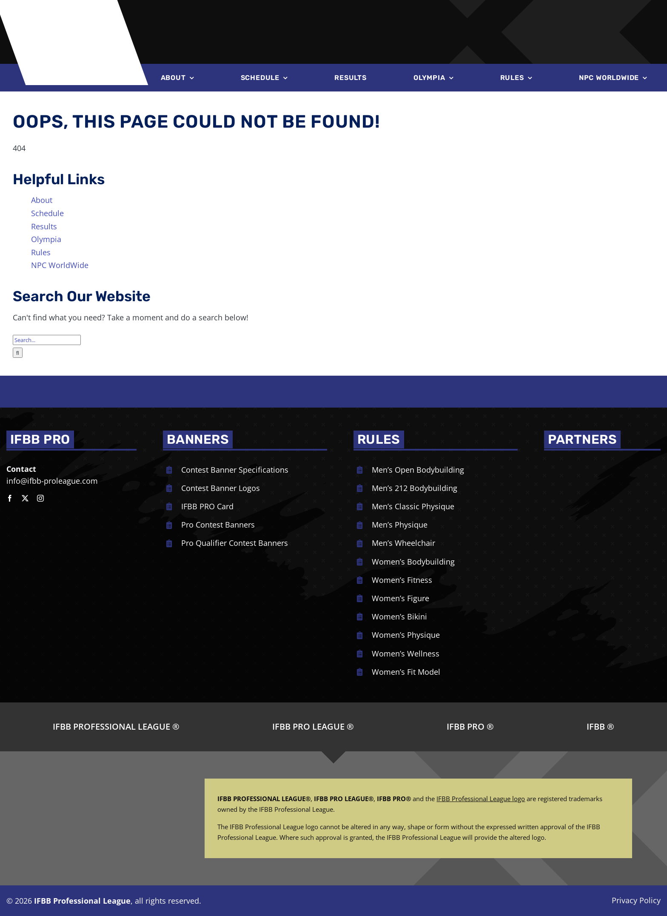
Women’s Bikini (399, 616)
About (41, 200)
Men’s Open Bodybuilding (418, 470)
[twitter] (25, 498)
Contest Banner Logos (220, 488)
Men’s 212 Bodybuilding (414, 488)
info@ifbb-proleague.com (52, 481)
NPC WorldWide (59, 265)
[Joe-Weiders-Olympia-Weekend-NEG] (453, 17)
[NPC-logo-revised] (309, 16)
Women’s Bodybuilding (413, 561)
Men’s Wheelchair (403, 543)
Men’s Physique (400, 524)
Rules (41, 252)
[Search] (18, 353)
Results (44, 226)
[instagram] (40, 498)
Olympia (46, 239)
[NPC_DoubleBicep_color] (580, 463)
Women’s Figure (400, 598)
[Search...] (47, 340)
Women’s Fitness (402, 580)
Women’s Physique (406, 635)
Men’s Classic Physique (413, 506)
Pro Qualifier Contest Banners (234, 543)
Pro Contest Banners (218, 524)
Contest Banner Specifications (234, 470)
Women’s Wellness (405, 653)
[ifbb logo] (75, 13)
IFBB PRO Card (207, 506)
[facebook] (9, 498)
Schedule (47, 213)
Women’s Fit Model (406, 672)
